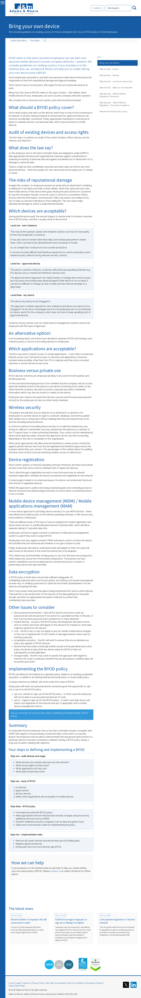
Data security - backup (109, 75)
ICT (45, 40)
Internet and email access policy (113, 111)
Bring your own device (109, 63)
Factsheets (35, 40)
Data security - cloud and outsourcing (116, 81)
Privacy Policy (39, 983)
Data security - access (109, 69)
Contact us (97, 8)
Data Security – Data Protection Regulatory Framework (113, 95)
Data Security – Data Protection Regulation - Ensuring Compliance (114, 104)
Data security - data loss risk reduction (116, 88)
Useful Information (18, 40)
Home (11, 983)
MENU (3, 3)
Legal (18, 983)
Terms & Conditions (75, 983)
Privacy (99, 983)
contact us (55, 871)
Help (11, 986)
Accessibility (60, 983)
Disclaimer (90, 983)
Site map (50, 983)
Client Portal (19, 986)
